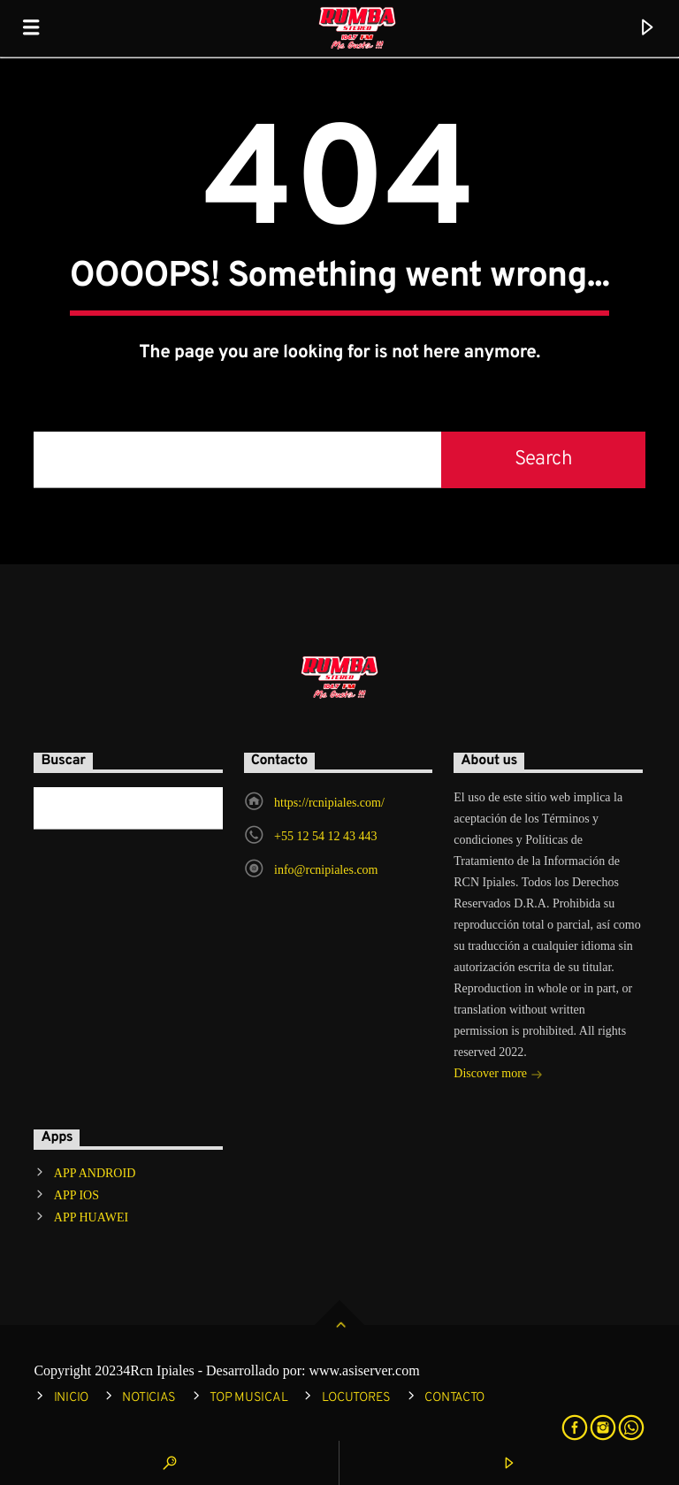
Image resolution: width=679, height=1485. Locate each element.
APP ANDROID (94, 1173)
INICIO (71, 1397)
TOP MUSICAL (248, 1397)
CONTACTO (454, 1397)
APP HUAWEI (91, 1217)
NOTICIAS (149, 1397)
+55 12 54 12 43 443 (325, 836)
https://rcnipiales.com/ (329, 802)
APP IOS (76, 1195)
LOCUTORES (356, 1397)
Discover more (498, 1075)
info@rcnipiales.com (326, 869)
